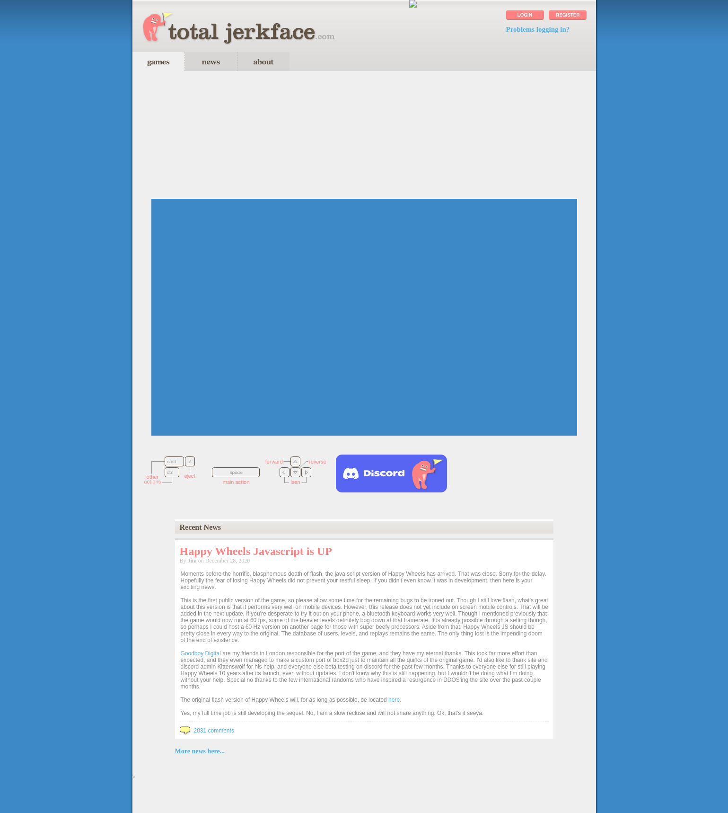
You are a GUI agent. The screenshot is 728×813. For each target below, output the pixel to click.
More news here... (200, 751)
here (394, 700)
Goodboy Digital (201, 653)
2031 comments (207, 730)
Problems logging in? (538, 29)
